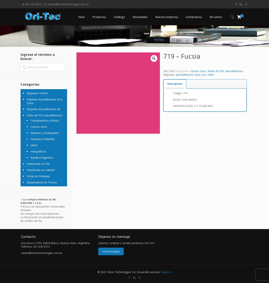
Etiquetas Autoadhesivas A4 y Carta (44, 101)
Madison (166, 272)
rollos (211, 74)
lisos (197, 74)
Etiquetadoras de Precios (42, 182)
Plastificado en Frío (38, 164)
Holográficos (38, 151)
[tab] (174, 83)
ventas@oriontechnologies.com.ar (68, 4)
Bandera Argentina (41, 157)
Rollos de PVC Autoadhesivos (225, 71)
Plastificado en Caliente (41, 170)
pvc (204, 74)
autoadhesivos (185, 74)
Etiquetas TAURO (37, 93)
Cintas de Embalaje (38, 176)
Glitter (34, 145)
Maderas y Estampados (44, 133)
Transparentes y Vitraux (44, 120)
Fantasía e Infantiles (42, 139)
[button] (154, 58)
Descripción (174, 83)
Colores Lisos (198, 71)
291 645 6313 (33, 4)
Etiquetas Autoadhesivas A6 (43, 109)
